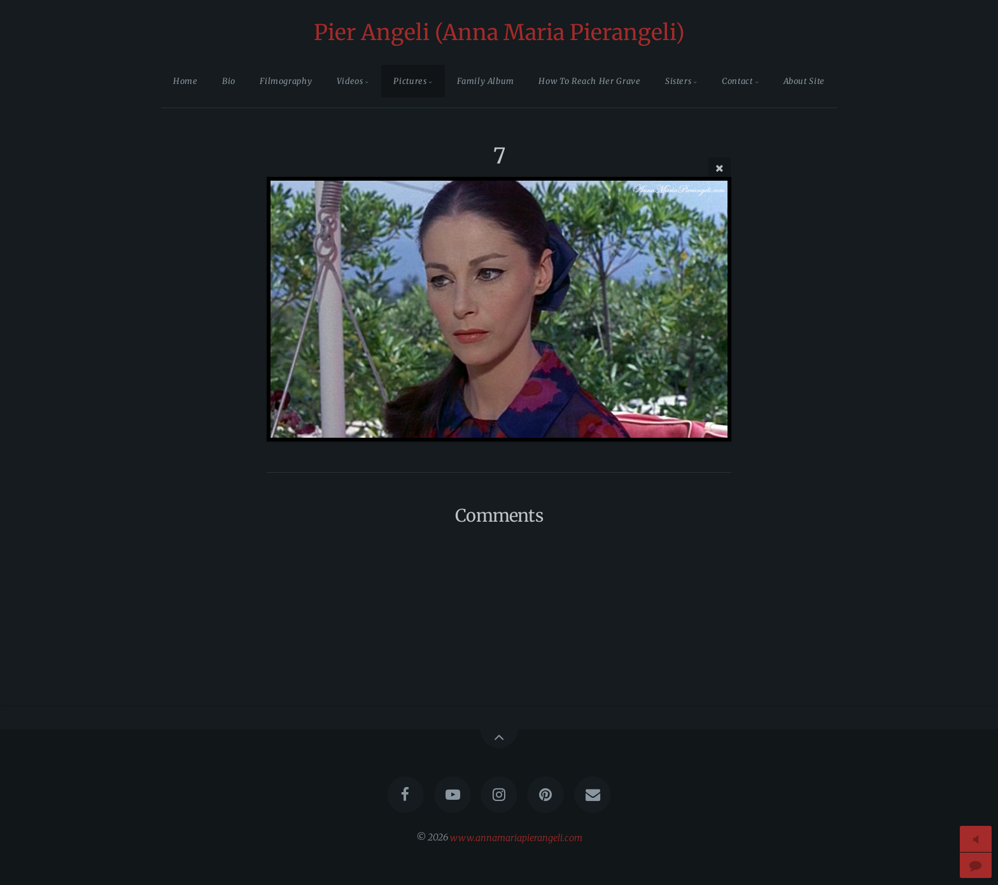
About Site (804, 81)
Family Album (485, 81)
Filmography (286, 81)
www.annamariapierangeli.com (516, 837)
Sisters (678, 81)
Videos (350, 81)
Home (185, 81)
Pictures (409, 81)
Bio (228, 81)
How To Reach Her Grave (589, 81)
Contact (737, 81)
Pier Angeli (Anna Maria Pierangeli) (499, 32)
